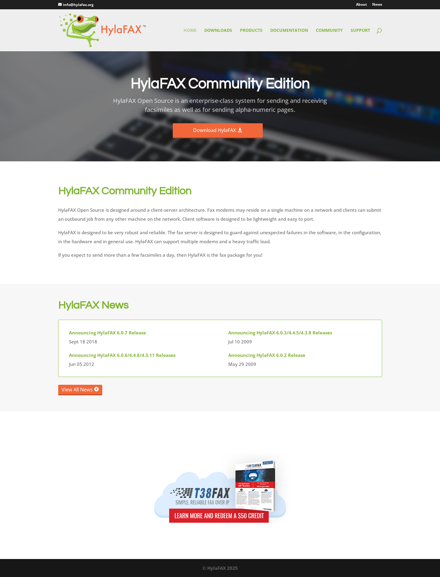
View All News (77, 389)
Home (190, 30)
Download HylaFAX (214, 130)
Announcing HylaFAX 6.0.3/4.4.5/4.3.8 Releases (280, 333)
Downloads (218, 30)
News (377, 5)
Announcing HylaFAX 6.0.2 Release (266, 355)
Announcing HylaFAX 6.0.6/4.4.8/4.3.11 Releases (122, 355)
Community (329, 30)
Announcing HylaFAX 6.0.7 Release (107, 333)
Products (251, 30)
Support (360, 30)
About (361, 5)
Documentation (289, 30)
